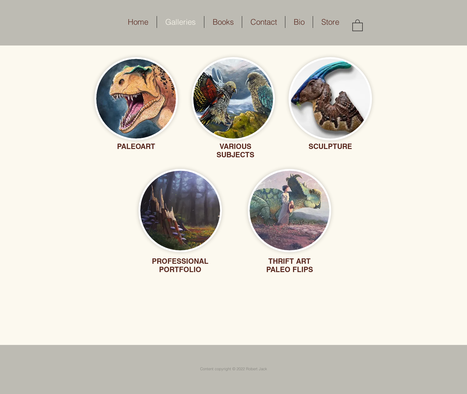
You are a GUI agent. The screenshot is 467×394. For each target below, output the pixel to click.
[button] (357, 25)
